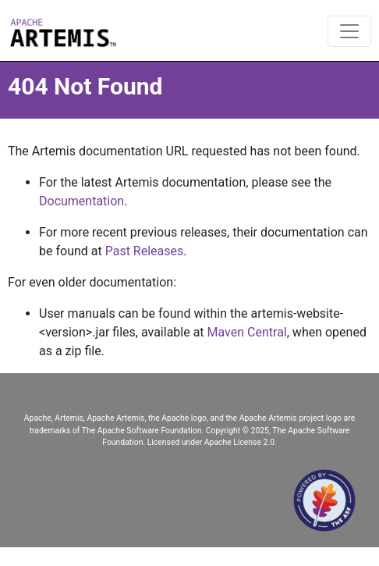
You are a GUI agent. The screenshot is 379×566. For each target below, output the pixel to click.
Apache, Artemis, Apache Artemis (84, 418)
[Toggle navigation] (349, 31)
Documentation (81, 201)
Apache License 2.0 (239, 442)
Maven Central (247, 332)
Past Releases (144, 251)
